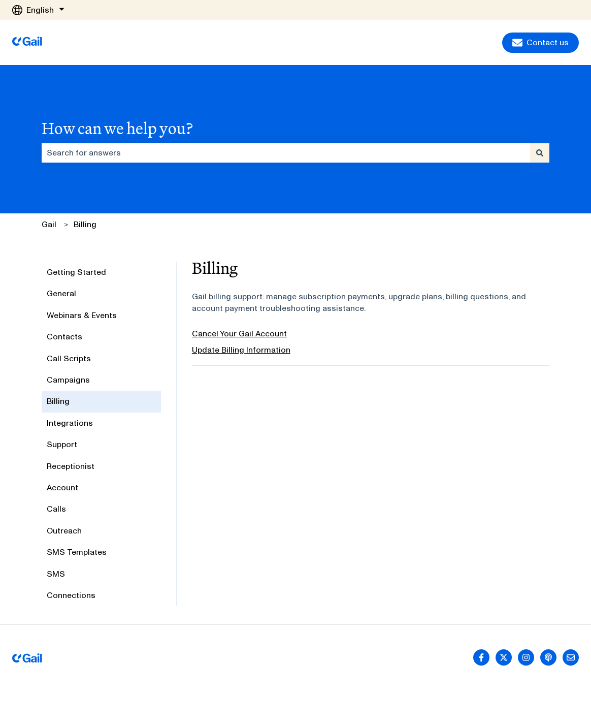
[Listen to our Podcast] (548, 657)
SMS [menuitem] (56, 574)
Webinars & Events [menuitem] (82, 315)
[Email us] (571, 657)
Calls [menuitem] (56, 509)
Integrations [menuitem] (70, 423)
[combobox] (286, 153)
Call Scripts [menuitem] (69, 358)
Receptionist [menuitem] (70, 466)
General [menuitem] (61, 293)
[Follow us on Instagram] (526, 657)
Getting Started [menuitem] (76, 272)
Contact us (540, 43)
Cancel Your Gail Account (239, 333)
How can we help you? (117, 128)
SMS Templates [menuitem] (77, 552)
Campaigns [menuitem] (68, 380)
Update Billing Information (241, 350)
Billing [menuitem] (58, 401)
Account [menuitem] (62, 487)
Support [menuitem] (62, 444)
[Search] (539, 153)
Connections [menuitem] (71, 595)
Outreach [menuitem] (64, 531)
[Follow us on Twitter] (504, 657)
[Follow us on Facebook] (481, 657)
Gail (49, 224)
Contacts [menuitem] (64, 336)
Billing (85, 224)
